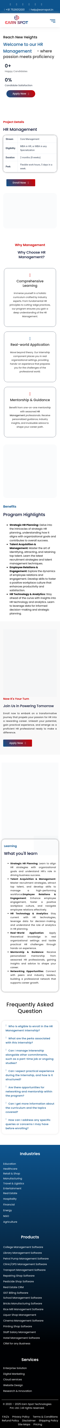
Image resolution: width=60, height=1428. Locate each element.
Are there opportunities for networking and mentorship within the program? (29, 1092)
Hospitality (10, 1199)
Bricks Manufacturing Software (22, 1304)
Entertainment (12, 1189)
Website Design (13, 1385)
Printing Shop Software (17, 1327)
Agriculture (10, 1222)
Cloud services (12, 1380)
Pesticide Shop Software (18, 1282)
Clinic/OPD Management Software (25, 1264)
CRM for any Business (16, 1344)
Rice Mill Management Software (23, 1309)
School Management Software (22, 1298)
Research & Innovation (17, 1391)
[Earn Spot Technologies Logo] (16, 19)
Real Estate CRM (13, 1287)
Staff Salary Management (19, 1332)
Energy (7, 1210)
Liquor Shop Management (19, 1315)
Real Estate (10, 1193)
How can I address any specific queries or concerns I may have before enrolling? (28, 1124)
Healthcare (10, 1169)
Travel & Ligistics (13, 1184)
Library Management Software (22, 1253)
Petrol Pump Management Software (26, 1259)
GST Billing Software (15, 1293)
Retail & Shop (11, 1174)
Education (9, 1164)
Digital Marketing (14, 1374)
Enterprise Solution (15, 1368)
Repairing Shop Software (19, 1276)
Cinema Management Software (23, 1321)
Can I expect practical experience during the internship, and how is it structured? (30, 1075)
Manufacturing (12, 1179)
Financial (9, 1205)
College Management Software (23, 1247)
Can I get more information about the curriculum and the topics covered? (30, 1108)
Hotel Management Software (21, 1338)
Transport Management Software (24, 1270)
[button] (30, 1028)
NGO (6, 1216)
